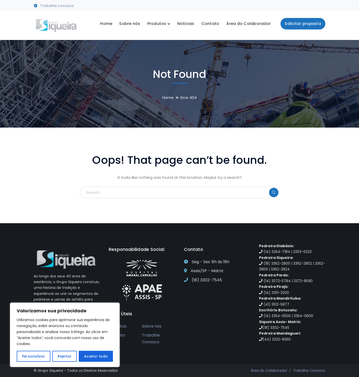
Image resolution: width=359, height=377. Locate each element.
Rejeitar (65, 356)
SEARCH (273, 192)
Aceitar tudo (96, 356)
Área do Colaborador (269, 370)
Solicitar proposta (303, 23)
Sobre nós (152, 326)
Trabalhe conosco (57, 5)
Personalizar (33, 356)
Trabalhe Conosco (151, 338)
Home (168, 97)
